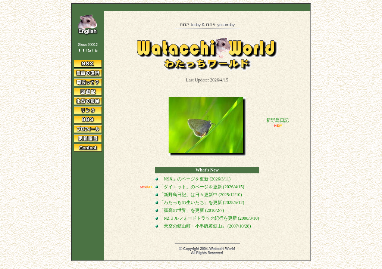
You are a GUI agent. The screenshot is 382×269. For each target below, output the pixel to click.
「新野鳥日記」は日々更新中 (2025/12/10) (198, 194)
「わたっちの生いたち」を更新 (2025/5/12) (199, 202)
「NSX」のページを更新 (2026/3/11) (193, 179)
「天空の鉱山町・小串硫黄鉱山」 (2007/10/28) (203, 226)
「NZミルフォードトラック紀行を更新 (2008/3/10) (208, 218)
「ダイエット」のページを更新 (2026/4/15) (199, 186)
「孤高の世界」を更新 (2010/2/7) (189, 210)
